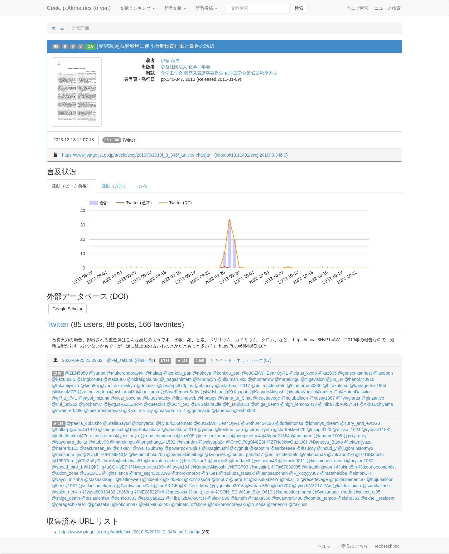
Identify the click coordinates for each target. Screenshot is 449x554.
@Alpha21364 (276, 435)
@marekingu (287, 379)
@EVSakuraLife (205, 404)
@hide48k (152, 479)
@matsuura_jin (66, 454)
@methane (301, 435)
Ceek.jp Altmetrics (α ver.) (79, 8)
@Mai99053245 (154, 504)
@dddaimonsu (289, 423)
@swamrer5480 (67, 410)
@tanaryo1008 (327, 435)
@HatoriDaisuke (355, 391)
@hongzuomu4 (246, 435)
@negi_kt (238, 479)
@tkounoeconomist (377, 466)
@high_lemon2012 (298, 404)
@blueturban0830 (304, 385)
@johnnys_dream (322, 423)
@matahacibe (333, 473)
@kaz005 (327, 373)
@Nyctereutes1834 (147, 466)
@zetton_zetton (92, 391)
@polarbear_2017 (232, 385)
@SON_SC (178, 404)
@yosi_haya (127, 435)
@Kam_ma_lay (138, 410)
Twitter (118, 140)
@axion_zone (65, 473)
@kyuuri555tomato (174, 423)
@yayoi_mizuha (93, 398)
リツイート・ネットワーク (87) (241, 360)
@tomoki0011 (291, 460)
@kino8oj (89, 385)
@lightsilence (115, 473)
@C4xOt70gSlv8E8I (245, 442)
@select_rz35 (367, 491)
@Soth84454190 (257, 423)
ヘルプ (324, 546)
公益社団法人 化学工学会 (185, 66)
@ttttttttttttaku (65, 435)
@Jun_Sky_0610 (255, 491)
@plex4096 (218, 498)
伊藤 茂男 (170, 60)
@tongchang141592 (155, 442)
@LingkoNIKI (89, 379)
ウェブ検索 (357, 8)
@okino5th (346, 466)
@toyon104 (178, 466)
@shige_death (265, 404)
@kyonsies (215, 454)
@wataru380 (257, 485)
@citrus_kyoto (303, 373)
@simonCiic (360, 473)
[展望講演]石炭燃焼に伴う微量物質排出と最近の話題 (155, 46)
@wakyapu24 (211, 442)
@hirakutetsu (336, 385)
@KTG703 (238, 466)
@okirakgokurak (142, 379)
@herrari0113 (65, 448)
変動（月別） (115, 185)
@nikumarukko (232, 379)
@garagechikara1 (69, 504)
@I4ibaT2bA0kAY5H (338, 404)
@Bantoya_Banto (326, 442)
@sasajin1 (259, 466)
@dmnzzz (146, 385)
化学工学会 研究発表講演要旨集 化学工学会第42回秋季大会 (219, 72)
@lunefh (238, 498)
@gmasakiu (198, 410)
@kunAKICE (165, 485)
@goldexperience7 (347, 479)
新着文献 (175, 8)
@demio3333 (123, 498)
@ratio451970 (83, 429)
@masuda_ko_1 (170, 410)
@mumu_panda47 (245, 454)
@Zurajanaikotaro (96, 435)
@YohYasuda (197, 479)
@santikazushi (376, 485)
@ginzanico (372, 398)
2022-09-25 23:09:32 (82, 360)
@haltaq (154, 373)
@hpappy (207, 398)
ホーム (58, 28)
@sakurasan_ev (95, 448)
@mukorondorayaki (126, 373)
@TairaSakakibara (143, 429)
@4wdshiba (211, 391)
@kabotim (259, 448)
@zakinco (298, 504)
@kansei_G (326, 391)
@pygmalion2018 (227, 485)
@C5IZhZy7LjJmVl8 (94, 460)
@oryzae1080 (359, 460)
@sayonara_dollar (69, 442)
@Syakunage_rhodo (332, 491)
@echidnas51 (129, 460)
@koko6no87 (125, 504)
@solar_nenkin (66, 491)
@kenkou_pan (177, 373)
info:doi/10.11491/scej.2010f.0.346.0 (251, 155)
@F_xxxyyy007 (304, 473)
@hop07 (219, 479)
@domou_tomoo (320, 498)
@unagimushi (215, 448)
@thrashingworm (318, 466)
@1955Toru (63, 460)
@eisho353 (244, 410)
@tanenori (221, 410)
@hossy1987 (322, 398)
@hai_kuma (147, 391)
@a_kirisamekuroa (97, 485)
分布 (142, 185)
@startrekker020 (289, 429)
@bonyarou (143, 423)
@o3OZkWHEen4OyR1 (265, 373)
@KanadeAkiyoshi (268, 391)
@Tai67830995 (285, 466)
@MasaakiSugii (99, 479)
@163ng (124, 491)
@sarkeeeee (282, 448)
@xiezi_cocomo (126, 398)
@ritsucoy (204, 385)
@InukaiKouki (300, 391)
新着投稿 (206, 8)
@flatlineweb (183, 398)
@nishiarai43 (122, 391)
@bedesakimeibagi (184, 454)
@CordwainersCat (134, 485)
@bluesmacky (156, 398)
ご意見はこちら (352, 546)
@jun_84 (334, 379)
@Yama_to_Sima (235, 398)
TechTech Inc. (387, 546)
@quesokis (154, 404)
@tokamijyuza (65, 385)
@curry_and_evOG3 (360, 423)
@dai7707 (281, 485)
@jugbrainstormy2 (356, 448)
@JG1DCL (90, 473)
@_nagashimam (175, 379)
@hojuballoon (294, 398)
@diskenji (122, 448)
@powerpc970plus (175, 385)
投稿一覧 (144, 360)
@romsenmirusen (157, 435)
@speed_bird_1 (67, 466)
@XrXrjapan (236, 391)
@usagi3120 (319, 429)
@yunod (97, 373)
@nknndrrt (186, 442)
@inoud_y (327, 448)
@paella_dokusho (84, 423)
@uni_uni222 (65, 404)
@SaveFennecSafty (179, 391)
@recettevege (266, 398)
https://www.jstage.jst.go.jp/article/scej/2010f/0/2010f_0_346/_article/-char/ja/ (136, 155)
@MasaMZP (64, 391)
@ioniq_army (201, 491)
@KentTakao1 (193, 460)
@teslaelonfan (95, 498)
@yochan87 (90, 404)
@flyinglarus (348, 398)
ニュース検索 (387, 8)
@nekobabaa (313, 454)
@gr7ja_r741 (64, 398)
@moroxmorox (185, 473)
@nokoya (202, 373)
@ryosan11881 (376, 429)
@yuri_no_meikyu (117, 385)
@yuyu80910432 (98, 491)
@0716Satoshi (369, 454)
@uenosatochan (272, 473)
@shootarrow (260, 379)
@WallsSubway (148, 448)
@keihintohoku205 (146, 454)
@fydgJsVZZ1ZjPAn (122, 404)
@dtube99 (99, 442)
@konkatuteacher (161, 460)
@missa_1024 (346, 429)
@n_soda (256, 504)
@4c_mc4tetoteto (268, 385)
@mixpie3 (217, 460)
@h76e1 (209, 473)
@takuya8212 (151, 498)
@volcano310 (340, 454)
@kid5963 (173, 479)
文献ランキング (137, 8)
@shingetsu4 (110, 429)
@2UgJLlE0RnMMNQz (104, 454)
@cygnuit (239, 448)
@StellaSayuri (117, 423)
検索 (299, 8)
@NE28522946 (149, 491)
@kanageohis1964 (368, 385)
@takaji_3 (289, 479)
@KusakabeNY (264, 479)
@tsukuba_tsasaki (237, 473)
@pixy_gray (354, 435)
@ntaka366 (114, 379)
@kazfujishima (346, 485)
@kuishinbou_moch (326, 460)
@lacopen (383, 373)
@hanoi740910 (359, 379)
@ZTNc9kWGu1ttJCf (286, 442)
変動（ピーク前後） (71, 185)
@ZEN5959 (76, 373)
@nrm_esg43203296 (149, 473)
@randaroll (239, 460)
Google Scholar (67, 308)
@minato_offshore (188, 504)
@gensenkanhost (355, 373)
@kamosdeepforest (292, 491)
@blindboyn (204, 379)
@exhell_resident (377, 498)
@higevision (313, 379)
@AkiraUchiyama (376, 404)
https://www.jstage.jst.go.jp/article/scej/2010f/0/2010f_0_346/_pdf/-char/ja (129, 531)
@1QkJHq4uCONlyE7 (105, 466)
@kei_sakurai (120, 360)
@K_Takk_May (193, 485)
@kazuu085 (63, 379)
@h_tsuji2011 (236, 404)
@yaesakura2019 (179, 429)
